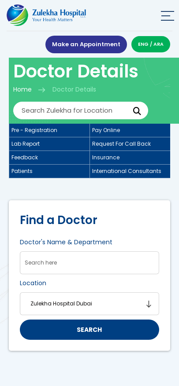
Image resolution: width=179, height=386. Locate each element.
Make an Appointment (86, 44)
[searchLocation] (89, 303)
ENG (143, 44)
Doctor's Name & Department (66, 242)
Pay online (106, 130)
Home (22, 89)
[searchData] (89, 262)
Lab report (25, 143)
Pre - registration (34, 130)
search (89, 329)
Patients (22, 171)
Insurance (105, 157)
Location (33, 283)
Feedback (24, 157)
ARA (158, 44)
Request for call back (121, 143)
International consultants (126, 171)
